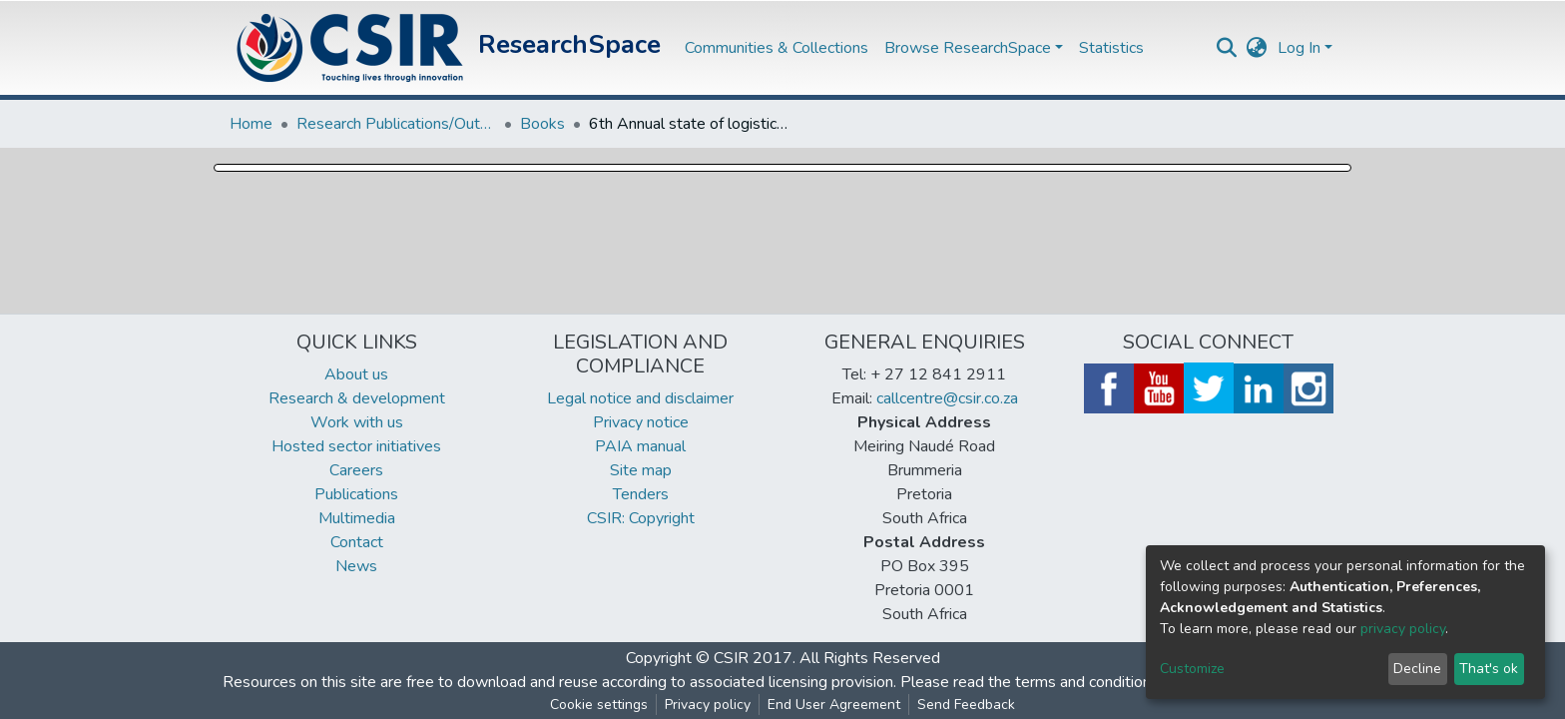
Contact (356, 542)
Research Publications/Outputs (396, 124)
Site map (641, 470)
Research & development (356, 398)
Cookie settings (599, 704)
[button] (1257, 48)
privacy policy (1402, 628)
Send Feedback (966, 704)
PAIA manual (640, 446)
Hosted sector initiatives (356, 446)
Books (542, 124)
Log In (1299, 48)
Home (251, 124)
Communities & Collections (776, 48)
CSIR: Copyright (641, 518)
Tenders (641, 494)
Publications (356, 494)
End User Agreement (834, 704)
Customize (1192, 668)
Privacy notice (641, 422)
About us (356, 374)
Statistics (1111, 48)
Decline (1417, 668)
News (356, 566)
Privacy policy (708, 704)
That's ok (1488, 668)
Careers (356, 470)
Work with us (356, 422)
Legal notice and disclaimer (640, 398)
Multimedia (356, 518)
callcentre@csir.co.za (947, 398)
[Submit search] (1227, 48)
